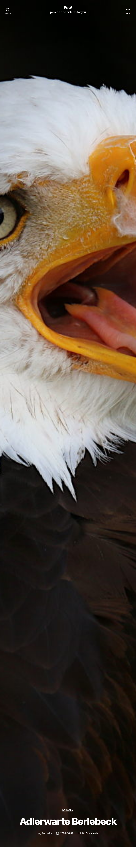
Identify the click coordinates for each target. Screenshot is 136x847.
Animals (68, 809)
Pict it (68, 7)
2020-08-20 (67, 833)
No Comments (91, 833)
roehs (48, 833)
